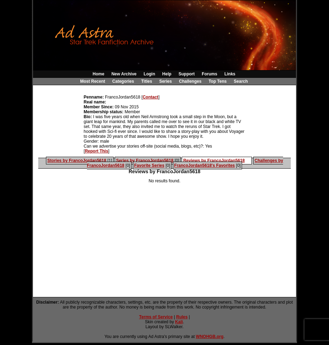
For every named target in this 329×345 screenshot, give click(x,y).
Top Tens (218, 81)
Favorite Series (149, 165)
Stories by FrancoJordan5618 (76, 160)
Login (149, 74)
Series (165, 81)
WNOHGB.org (209, 336)
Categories (123, 81)
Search (241, 81)
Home (98, 74)
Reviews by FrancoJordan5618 (213, 160)
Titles (146, 81)
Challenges (190, 81)
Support (187, 74)
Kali (179, 321)
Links (229, 74)
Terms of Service (156, 316)
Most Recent (92, 81)
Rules (182, 316)
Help (167, 74)
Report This (96, 151)
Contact (151, 97)
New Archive (124, 74)
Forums (209, 74)
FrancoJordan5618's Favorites (204, 165)
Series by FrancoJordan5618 (144, 160)
